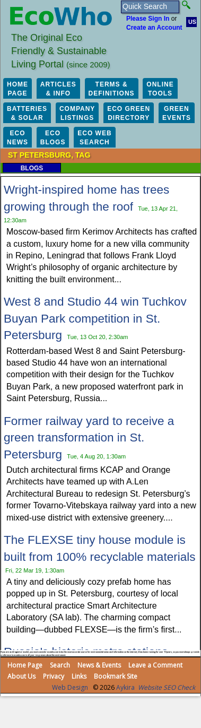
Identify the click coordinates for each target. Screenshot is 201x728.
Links (79, 676)
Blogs (32, 168)
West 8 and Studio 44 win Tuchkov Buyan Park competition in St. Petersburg (95, 318)
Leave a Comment (155, 665)
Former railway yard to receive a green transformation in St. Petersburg (89, 437)
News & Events (99, 665)
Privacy (53, 676)
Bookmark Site (115, 676)
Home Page (24, 665)
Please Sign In (147, 18)
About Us (21, 676)
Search (60, 665)
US (192, 22)
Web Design (70, 687)
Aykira (125, 687)
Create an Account (154, 27)
